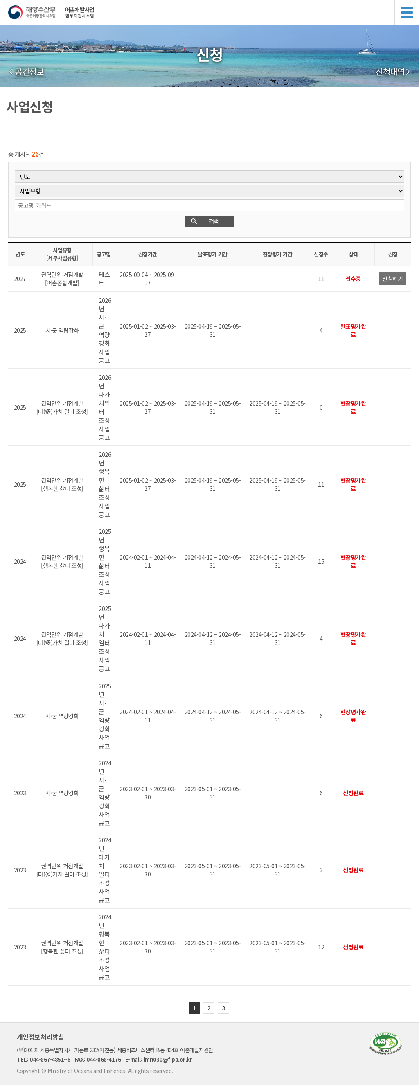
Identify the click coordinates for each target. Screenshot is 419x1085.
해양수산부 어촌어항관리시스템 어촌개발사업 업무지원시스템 (213, 12)
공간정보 (29, 72)
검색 (214, 221)
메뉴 (406, 12)
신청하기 (392, 279)
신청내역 (390, 72)
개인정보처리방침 (40, 1036)
